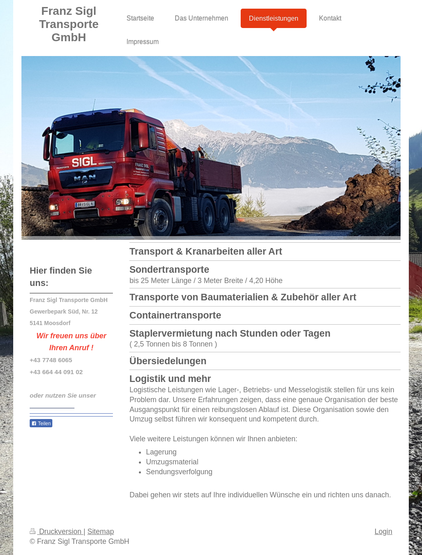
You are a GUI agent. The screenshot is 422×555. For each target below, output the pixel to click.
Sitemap (100, 531)
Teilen (41, 423)
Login (383, 531)
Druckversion (56, 531)
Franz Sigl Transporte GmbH (69, 24)
